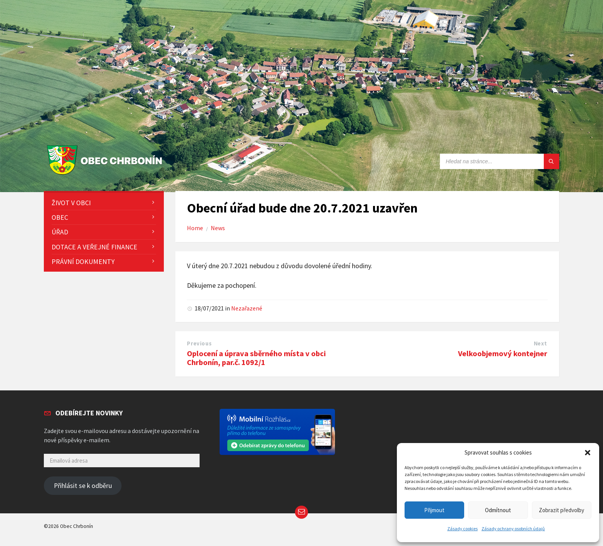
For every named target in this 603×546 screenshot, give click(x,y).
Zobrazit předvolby (561, 510)
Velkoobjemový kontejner (502, 353)
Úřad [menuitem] (60, 231)
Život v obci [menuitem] (71, 202)
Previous (199, 343)
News (218, 228)
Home (195, 228)
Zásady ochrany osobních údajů (513, 528)
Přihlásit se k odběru (83, 485)
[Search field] (499, 161)
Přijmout (434, 510)
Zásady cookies (462, 528)
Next (540, 343)
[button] (587, 452)
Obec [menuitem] (60, 217)
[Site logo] (106, 175)
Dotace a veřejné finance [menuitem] (94, 246)
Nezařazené (246, 308)
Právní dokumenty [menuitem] (83, 261)
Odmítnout (498, 510)
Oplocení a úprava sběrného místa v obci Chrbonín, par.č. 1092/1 (256, 358)
